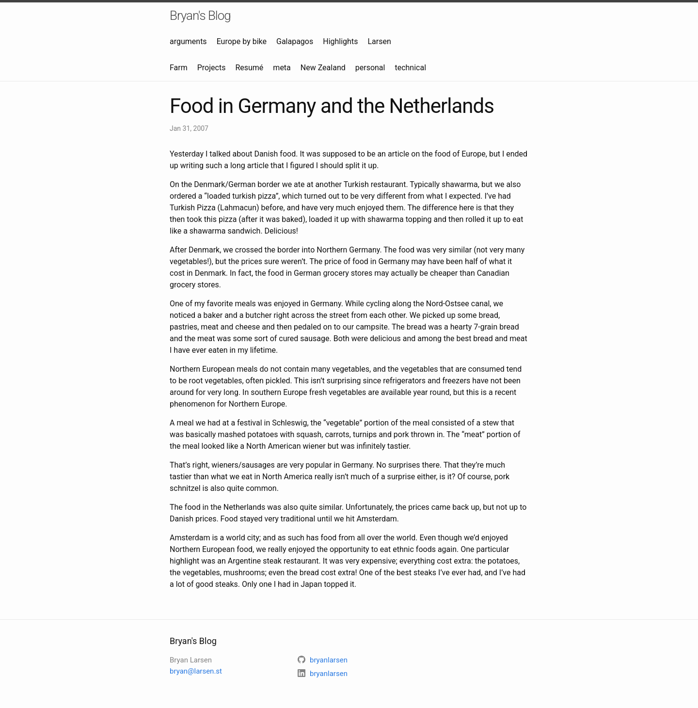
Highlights (340, 41)
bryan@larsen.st (196, 671)
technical (410, 67)
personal (370, 67)
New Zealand (323, 67)
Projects (211, 67)
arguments (188, 41)
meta (281, 67)
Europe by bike (242, 41)
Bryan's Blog (200, 15)
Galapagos (294, 41)
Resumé (249, 67)
